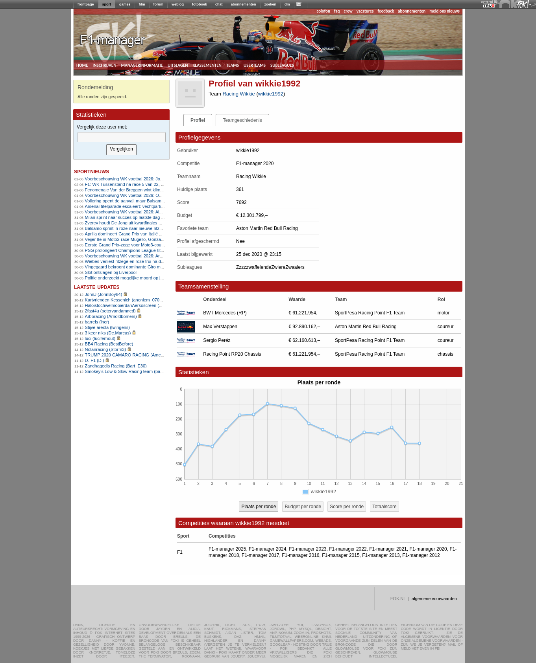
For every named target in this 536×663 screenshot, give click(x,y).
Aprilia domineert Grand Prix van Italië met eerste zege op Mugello (149, 233)
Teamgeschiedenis (242, 120)
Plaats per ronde (258, 506)
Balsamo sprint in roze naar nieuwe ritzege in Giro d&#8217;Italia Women (155, 228)
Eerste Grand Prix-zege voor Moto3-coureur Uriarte (134, 244)
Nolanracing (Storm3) (105, 349)
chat (219, 4)
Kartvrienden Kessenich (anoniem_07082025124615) (136, 300)
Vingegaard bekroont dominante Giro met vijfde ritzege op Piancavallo (152, 266)
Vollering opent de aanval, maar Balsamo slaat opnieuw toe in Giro (149, 200)
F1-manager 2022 (347, 549)
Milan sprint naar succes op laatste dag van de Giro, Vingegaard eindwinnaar (159, 217)
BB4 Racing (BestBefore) (109, 344)
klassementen (206, 64)
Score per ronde (347, 506)
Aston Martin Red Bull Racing (366, 326)
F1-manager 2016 (300, 555)
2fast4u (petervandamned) (110, 311)
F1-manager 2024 (267, 549)
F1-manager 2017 (260, 555)
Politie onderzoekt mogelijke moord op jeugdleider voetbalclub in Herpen (154, 277)
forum (158, 4)
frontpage (86, 4)
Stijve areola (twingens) (107, 327)
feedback (386, 11)
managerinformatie (142, 64)
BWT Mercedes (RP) (224, 313)
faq (337, 11)
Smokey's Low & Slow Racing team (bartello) (128, 371)
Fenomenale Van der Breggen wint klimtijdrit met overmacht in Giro (149, 189)
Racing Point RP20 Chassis (232, 354)
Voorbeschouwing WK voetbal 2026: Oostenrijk (130, 195)
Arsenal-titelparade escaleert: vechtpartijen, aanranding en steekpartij (151, 206)
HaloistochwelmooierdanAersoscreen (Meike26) (131, 305)
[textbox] (122, 137)
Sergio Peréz (216, 340)
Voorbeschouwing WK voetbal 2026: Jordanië (128, 178)
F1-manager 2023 (307, 549)
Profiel (197, 120)
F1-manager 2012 (421, 555)
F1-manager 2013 (380, 555)
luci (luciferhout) (100, 338)
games (125, 4)
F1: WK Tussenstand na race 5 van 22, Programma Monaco (142, 184)
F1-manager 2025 (227, 549)
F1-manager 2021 (388, 549)
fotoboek (199, 4)
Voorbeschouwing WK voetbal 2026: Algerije (127, 211)
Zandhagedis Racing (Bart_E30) (116, 366)
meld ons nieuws (444, 11)
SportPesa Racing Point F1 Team (370, 313)
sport (106, 4)
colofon (323, 11)
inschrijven (104, 64)
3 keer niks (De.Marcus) (108, 333)
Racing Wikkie (238, 94)
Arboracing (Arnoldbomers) (111, 316)
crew (348, 11)
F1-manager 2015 (340, 555)
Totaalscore (384, 506)
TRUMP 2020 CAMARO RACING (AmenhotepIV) (132, 355)
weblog (178, 4)
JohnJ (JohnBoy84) (103, 294)
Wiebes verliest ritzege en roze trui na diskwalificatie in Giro (142, 261)
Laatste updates (97, 286)
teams (232, 64)
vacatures (365, 11)
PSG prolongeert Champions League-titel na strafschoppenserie (146, 250)
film (142, 4)
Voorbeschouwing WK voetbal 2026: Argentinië (130, 255)
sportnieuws (91, 171)
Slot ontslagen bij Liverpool (111, 272)
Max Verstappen (220, 326)
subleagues (282, 64)
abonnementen (243, 4)
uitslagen (178, 64)
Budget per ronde (303, 506)
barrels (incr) (97, 322)
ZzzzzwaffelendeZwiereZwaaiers (270, 267)
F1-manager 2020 (428, 549)
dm (287, 4)
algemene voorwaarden (434, 598)
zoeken (270, 4)
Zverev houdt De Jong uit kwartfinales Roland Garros (136, 222)
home (82, 64)
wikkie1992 (270, 94)
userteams (255, 64)
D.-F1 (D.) (94, 360)
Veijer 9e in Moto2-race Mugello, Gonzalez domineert (136, 239)
